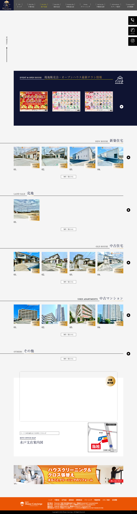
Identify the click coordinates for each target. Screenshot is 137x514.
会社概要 (114, 500)
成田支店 (71, 500)
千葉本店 (56, 500)
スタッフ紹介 (106, 500)
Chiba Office (31, 5)
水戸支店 (64, 500)
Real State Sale (100, 5)
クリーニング (88, 500)
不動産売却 (97, 500)
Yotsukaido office (70, 5)
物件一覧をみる (68, 176)
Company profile (130, 5)
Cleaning (85, 5)
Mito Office (44, 5)
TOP (19, 5)
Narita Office (57, 5)
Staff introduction (115, 5)
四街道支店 (79, 500)
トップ (50, 500)
